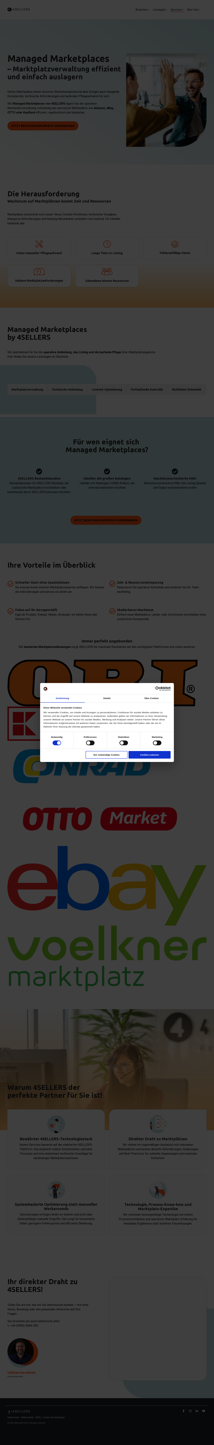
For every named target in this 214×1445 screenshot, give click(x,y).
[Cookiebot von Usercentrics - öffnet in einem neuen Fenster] (158, 688)
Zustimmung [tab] (62, 698)
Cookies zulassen (149, 755)
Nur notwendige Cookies (106, 755)
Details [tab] (107, 698)
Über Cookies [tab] (151, 698)
